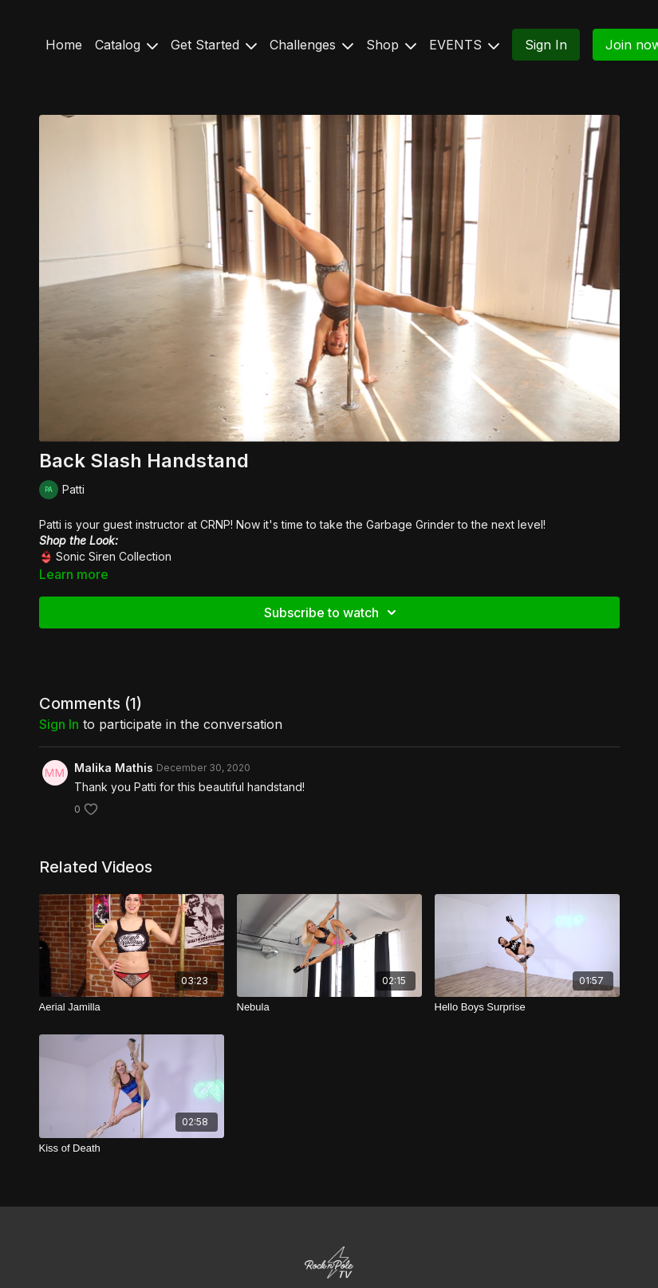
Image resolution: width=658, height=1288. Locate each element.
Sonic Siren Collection (113, 556)
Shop (391, 45)
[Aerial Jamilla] (131, 1007)
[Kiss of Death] (131, 1148)
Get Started (214, 45)
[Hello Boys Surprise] (527, 1007)
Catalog (126, 45)
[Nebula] (329, 1007)
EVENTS (464, 45)
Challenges (311, 45)
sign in (59, 724)
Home (63, 45)
